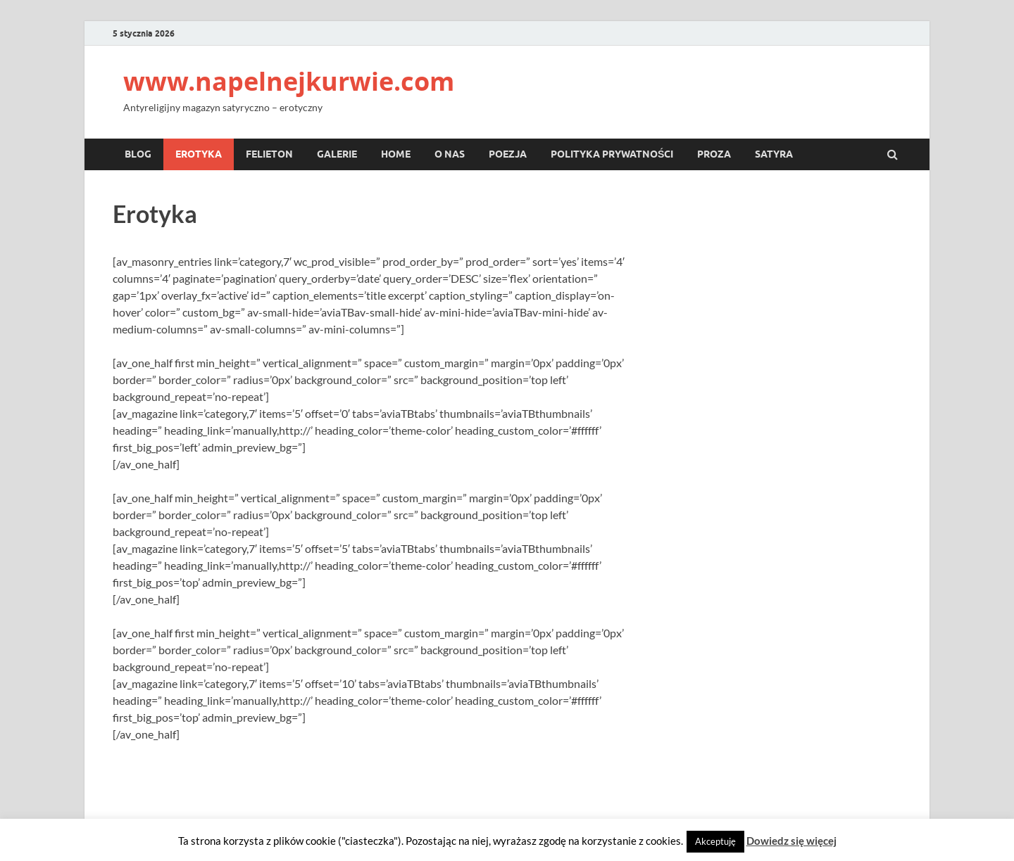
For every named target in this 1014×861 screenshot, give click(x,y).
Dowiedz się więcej (791, 840)
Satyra (774, 154)
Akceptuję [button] (715, 841)
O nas (449, 154)
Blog (138, 154)
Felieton (269, 154)
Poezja (508, 154)
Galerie (337, 154)
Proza (714, 154)
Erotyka (198, 154)
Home (396, 154)
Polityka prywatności (612, 154)
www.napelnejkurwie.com (288, 81)
